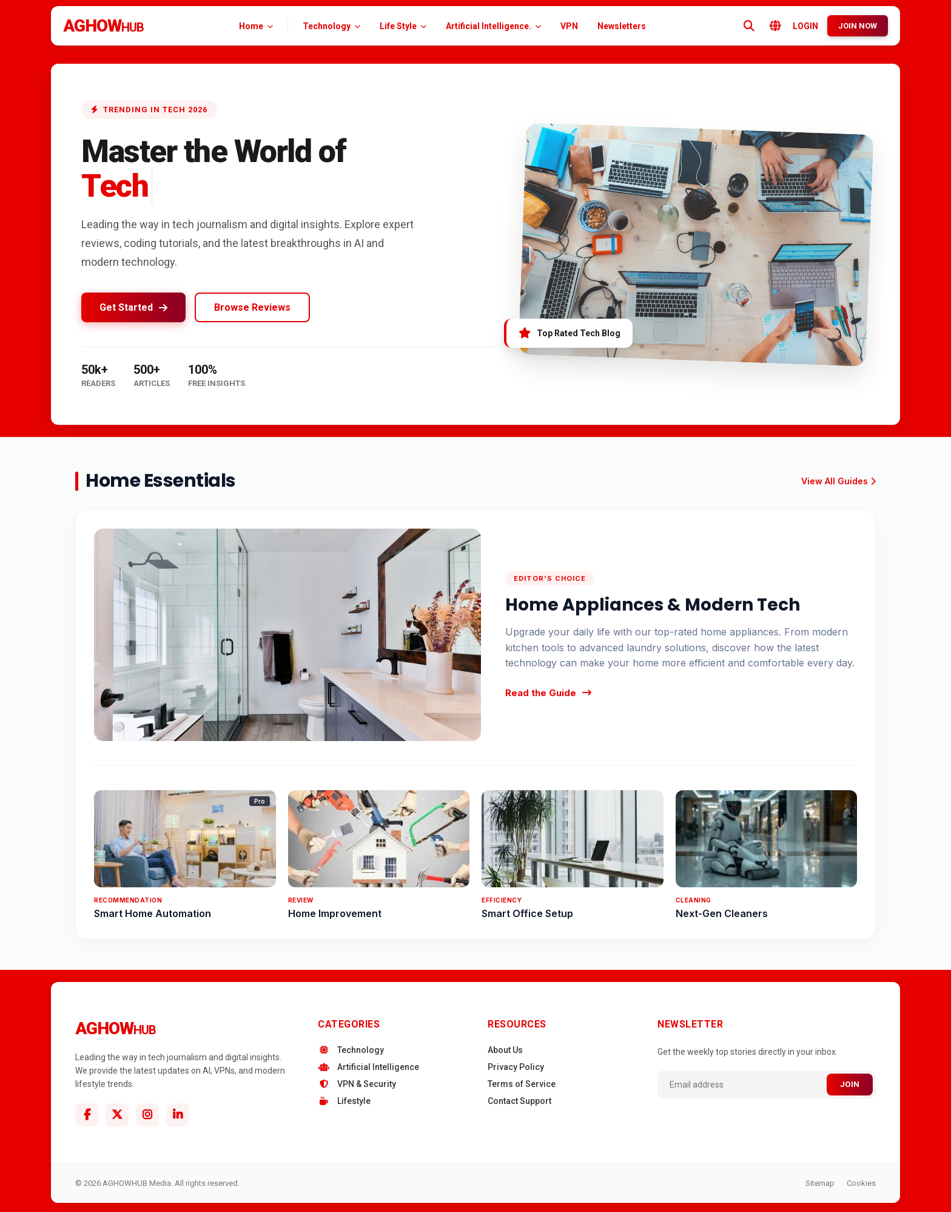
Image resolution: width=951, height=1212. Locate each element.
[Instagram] (147, 1114)
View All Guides (838, 481)
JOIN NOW (857, 25)
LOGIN (805, 26)
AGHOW (103, 26)
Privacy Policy (516, 1067)
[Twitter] (117, 1114)
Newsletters (621, 26)
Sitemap (820, 1183)
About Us (505, 1050)
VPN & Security (357, 1084)
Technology (351, 1050)
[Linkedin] (177, 1114)
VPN (569, 26)
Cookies (861, 1183)
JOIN (849, 1084)
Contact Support (519, 1101)
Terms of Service (522, 1084)
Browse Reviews (252, 307)
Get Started (133, 307)
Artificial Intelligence (368, 1067)
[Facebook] (86, 1114)
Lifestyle (344, 1101)
